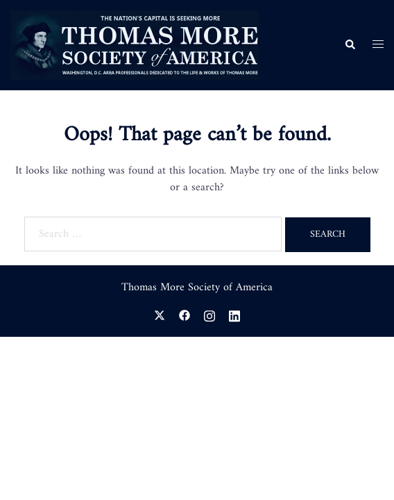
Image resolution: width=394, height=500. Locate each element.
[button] (349, 45)
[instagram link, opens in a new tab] (209, 314)
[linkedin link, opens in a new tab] (234, 314)
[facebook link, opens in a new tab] (184, 314)
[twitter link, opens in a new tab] (159, 314)
